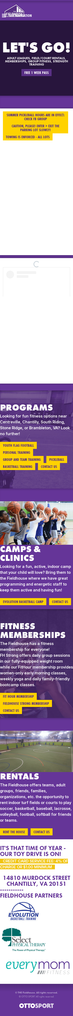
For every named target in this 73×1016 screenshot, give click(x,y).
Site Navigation (17, 15)
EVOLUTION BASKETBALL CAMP (23, 601)
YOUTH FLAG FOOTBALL (18, 445)
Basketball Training (17, 466)
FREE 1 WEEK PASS (36, 72)
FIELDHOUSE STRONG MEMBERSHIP (26, 703)
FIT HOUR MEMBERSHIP (18, 696)
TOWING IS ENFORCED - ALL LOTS (28, 136)
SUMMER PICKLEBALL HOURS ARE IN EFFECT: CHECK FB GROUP (36, 116)
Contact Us (49, 466)
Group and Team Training (22, 459)
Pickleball (56, 459)
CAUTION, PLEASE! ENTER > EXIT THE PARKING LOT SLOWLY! (35, 127)
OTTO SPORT (28, 996)
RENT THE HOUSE (14, 831)
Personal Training (16, 452)
